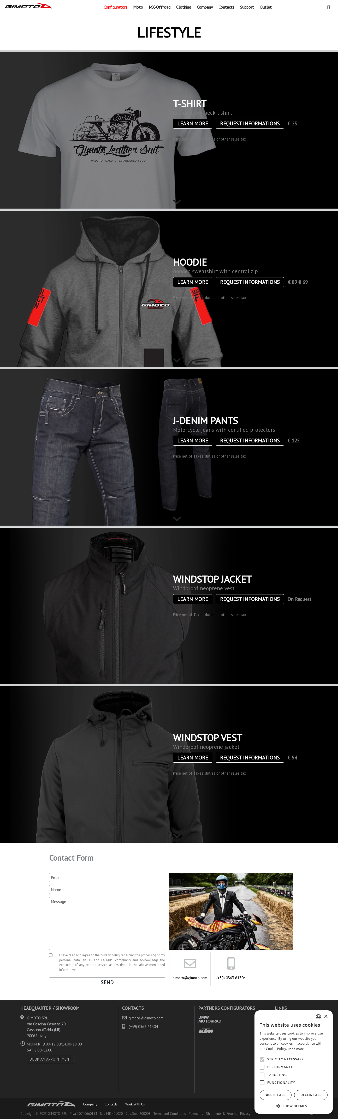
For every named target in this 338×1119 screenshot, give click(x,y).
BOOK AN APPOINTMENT (51, 1059)
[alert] (293, 1062)
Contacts (226, 7)
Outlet (266, 7)
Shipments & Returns (221, 1113)
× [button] (326, 1017)
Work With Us (135, 1104)
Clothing (183, 7)
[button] (294, 1106)
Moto (138, 7)
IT (328, 7)
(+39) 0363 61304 (231, 977)
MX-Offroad (159, 7)
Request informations (250, 123)
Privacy (245, 1113)
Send (107, 982)
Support (247, 7)
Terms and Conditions (169, 1113)
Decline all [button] (310, 1095)
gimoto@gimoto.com (190, 977)
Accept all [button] (275, 1095)
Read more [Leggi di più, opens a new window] (296, 1049)
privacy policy (110, 955)
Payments (196, 1113)
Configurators (115, 7)
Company (205, 7)
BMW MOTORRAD (209, 1019)
